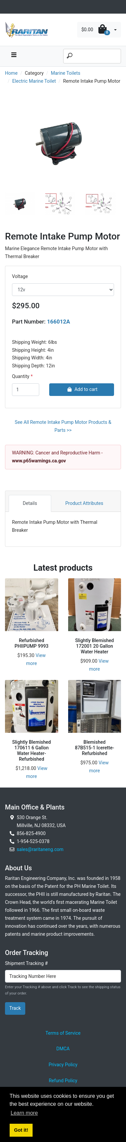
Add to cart (81, 389)
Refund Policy (63, 1080)
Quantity (20, 376)
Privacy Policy (63, 1064)
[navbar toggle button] (13, 56)
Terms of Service (63, 1033)
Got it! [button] (21, 1130)
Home (11, 73)
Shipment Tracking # (26, 963)
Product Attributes (84, 503)
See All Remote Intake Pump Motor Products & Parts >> (63, 426)
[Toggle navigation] (8, 7)
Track (15, 1008)
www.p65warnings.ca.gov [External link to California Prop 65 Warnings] (39, 460)
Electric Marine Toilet (34, 81)
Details (30, 503)
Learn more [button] (24, 1113)
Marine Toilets (65, 73)
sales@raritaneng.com (40, 849)
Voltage (20, 276)
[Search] (92, 56)
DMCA (63, 1048)
